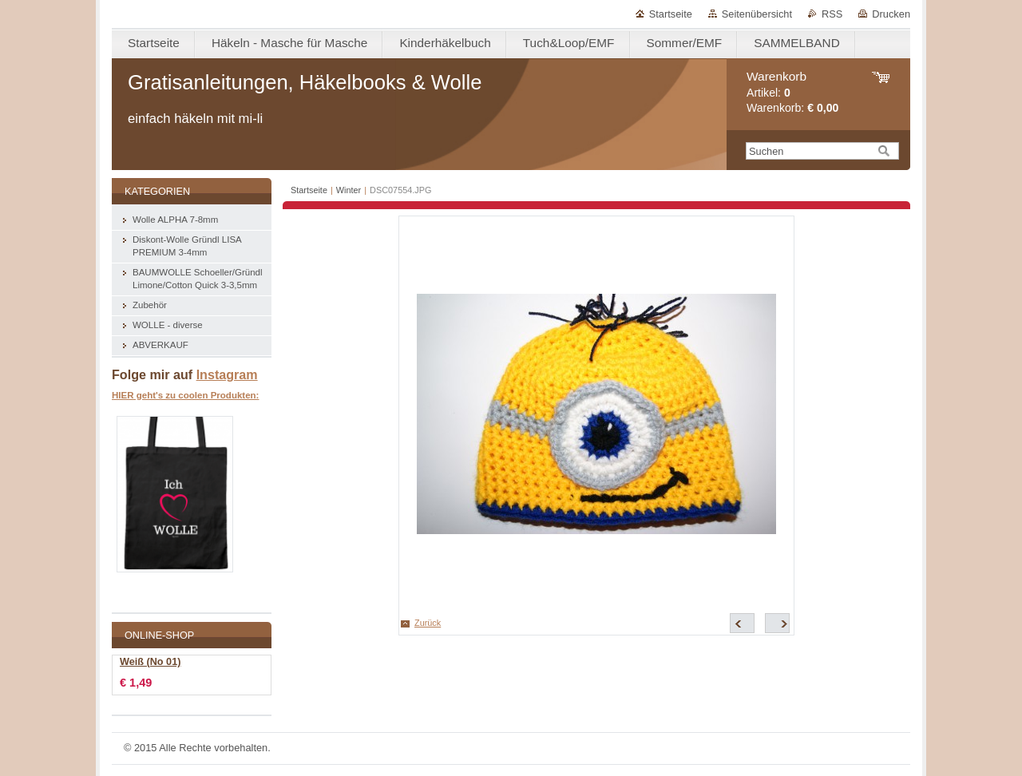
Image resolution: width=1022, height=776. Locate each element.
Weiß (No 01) (150, 661)
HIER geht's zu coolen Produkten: (185, 395)
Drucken (891, 14)
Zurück (427, 623)
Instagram (227, 374)
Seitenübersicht (757, 14)
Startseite (670, 14)
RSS (832, 14)
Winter (348, 190)
